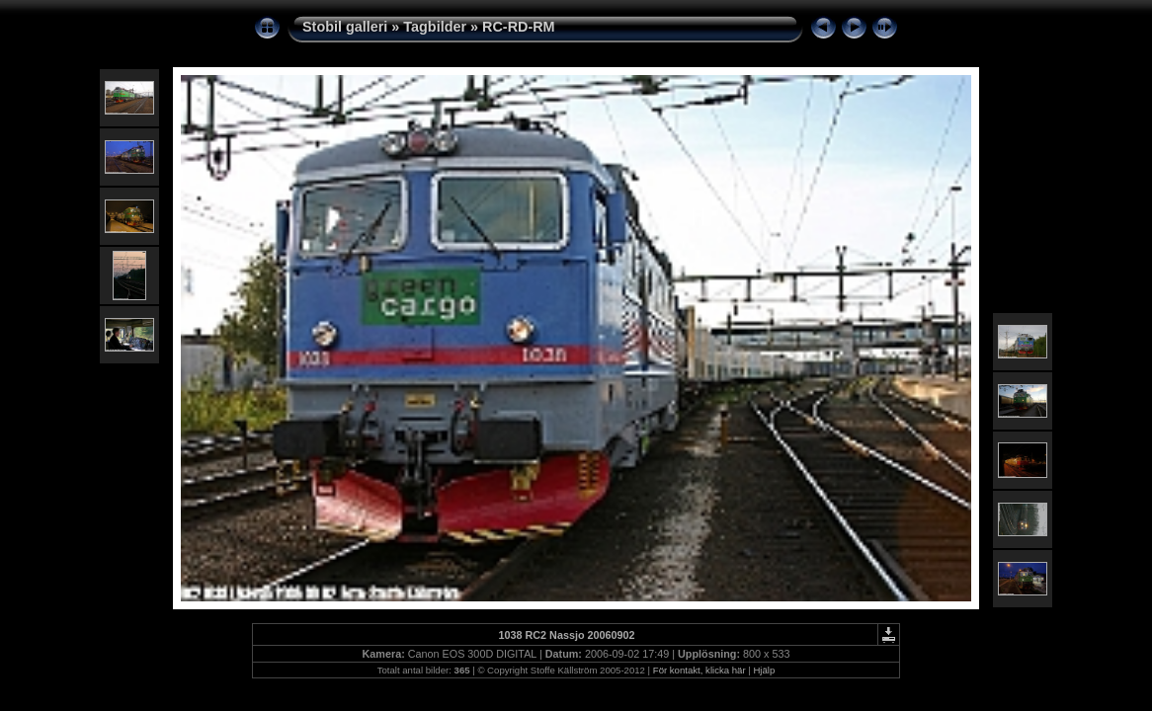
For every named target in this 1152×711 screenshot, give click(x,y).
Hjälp (764, 670)
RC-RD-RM (518, 27)
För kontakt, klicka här (699, 670)
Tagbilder (434, 27)
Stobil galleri (344, 27)
